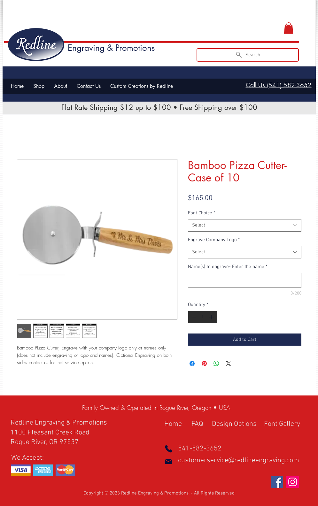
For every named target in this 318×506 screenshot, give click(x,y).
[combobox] (244, 225)
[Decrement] (193, 317)
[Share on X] (228, 363)
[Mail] (168, 461)
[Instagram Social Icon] (292, 482)
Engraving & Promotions (111, 47)
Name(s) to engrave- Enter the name (227, 267)
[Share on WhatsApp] (216, 363)
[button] (288, 28)
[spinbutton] (202, 317)
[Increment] (212, 317)
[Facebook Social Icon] (277, 482)
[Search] (248, 55)
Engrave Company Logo (214, 240)
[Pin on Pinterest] (204, 363)
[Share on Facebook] (192, 363)
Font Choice (201, 213)
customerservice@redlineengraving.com (238, 460)
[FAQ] (200, 424)
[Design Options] (234, 424)
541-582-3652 (199, 448)
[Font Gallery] (286, 424)
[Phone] (168, 449)
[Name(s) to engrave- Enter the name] (244, 280)
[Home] (176, 424)
